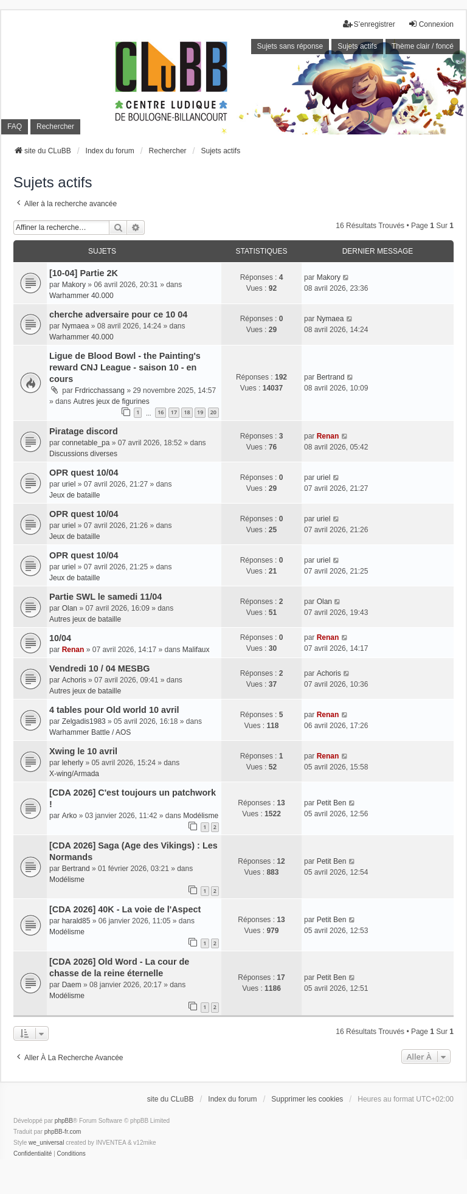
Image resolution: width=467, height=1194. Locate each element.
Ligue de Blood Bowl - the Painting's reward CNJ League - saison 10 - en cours (125, 367)
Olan (69, 608)
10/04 (60, 638)
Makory (74, 284)
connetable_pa (86, 443)
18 (187, 412)
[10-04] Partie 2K (83, 273)
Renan (328, 436)
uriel (69, 484)
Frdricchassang (100, 390)
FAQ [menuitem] (14, 126)
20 (213, 412)
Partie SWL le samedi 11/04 (105, 597)
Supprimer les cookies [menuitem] (307, 1099)
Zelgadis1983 (84, 721)
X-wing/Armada (74, 773)
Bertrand (331, 377)
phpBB (64, 1120)
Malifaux (196, 649)
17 (174, 412)
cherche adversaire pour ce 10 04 (118, 314)
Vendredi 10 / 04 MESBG (99, 668)
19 (200, 412)
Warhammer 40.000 (81, 295)
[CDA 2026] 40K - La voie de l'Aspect (125, 909)
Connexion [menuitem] (431, 24)
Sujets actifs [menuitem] (357, 46)
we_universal (46, 1142)
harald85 (76, 921)
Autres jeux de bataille (85, 619)
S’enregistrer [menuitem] (369, 24)
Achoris (74, 680)
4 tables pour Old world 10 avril (114, 710)
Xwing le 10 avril (83, 751)
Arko (69, 815)
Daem (71, 985)
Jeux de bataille (74, 495)
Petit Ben (332, 803)
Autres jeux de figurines (111, 401)
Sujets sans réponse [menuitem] (290, 46)
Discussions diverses (83, 453)
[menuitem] (32, 1153)
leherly (72, 762)
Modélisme (200, 815)
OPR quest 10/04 (84, 472)
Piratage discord (83, 431)
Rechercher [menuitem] (55, 126)
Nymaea (75, 326)
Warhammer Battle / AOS (90, 732)
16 (160, 412)
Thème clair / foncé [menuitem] (423, 46)
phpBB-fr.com (62, 1131)
